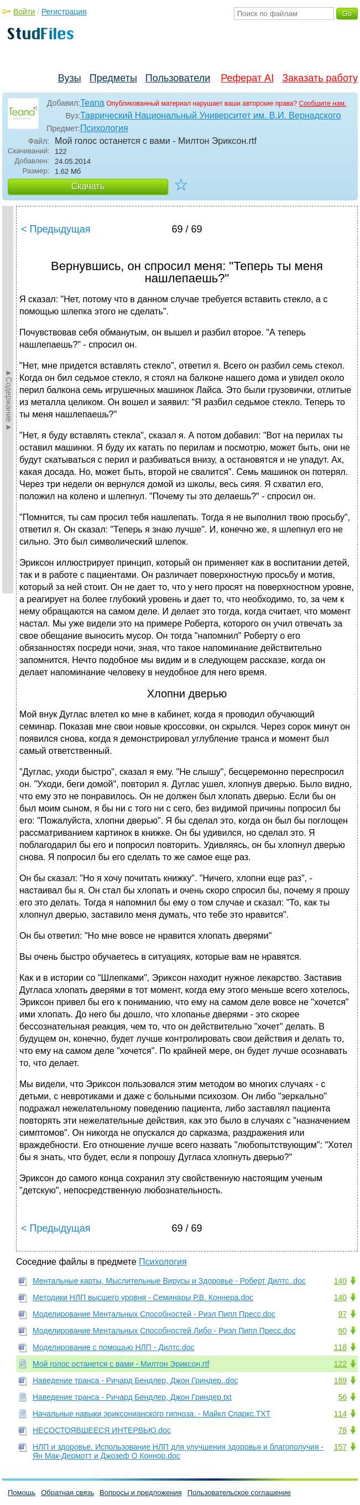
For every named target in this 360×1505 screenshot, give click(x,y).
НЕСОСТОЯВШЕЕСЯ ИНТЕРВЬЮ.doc (102, 1430)
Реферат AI (247, 78)
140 (340, 1280)
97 (342, 1314)
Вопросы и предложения (141, 1492)
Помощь (21, 1492)
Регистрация (64, 11)
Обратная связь (67, 1492)
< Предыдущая (56, 229)
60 (342, 1330)
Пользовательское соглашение (239, 1492)
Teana (92, 102)
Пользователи (177, 78)
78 (342, 1430)
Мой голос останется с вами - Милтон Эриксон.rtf (121, 1363)
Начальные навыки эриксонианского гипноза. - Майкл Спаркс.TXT (151, 1413)
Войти (24, 11)
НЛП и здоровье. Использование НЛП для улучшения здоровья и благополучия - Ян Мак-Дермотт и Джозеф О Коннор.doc (178, 1451)
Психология (104, 128)
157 (340, 1446)
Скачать (88, 186)
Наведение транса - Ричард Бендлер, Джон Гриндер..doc (135, 1380)
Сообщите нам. (323, 103)
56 (342, 1397)
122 (340, 1363)
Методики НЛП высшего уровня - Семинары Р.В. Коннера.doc (143, 1297)
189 (340, 1380)
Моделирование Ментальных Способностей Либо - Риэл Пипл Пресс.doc (164, 1330)
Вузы (69, 78)
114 (340, 1413)
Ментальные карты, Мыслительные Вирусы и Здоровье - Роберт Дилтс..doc (169, 1280)
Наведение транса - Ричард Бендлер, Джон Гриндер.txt (132, 1397)
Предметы (113, 78)
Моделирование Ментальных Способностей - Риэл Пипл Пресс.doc (154, 1314)
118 (340, 1347)
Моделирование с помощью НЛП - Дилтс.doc (114, 1347)
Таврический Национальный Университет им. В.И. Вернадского (210, 115)
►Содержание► (8, 399)
